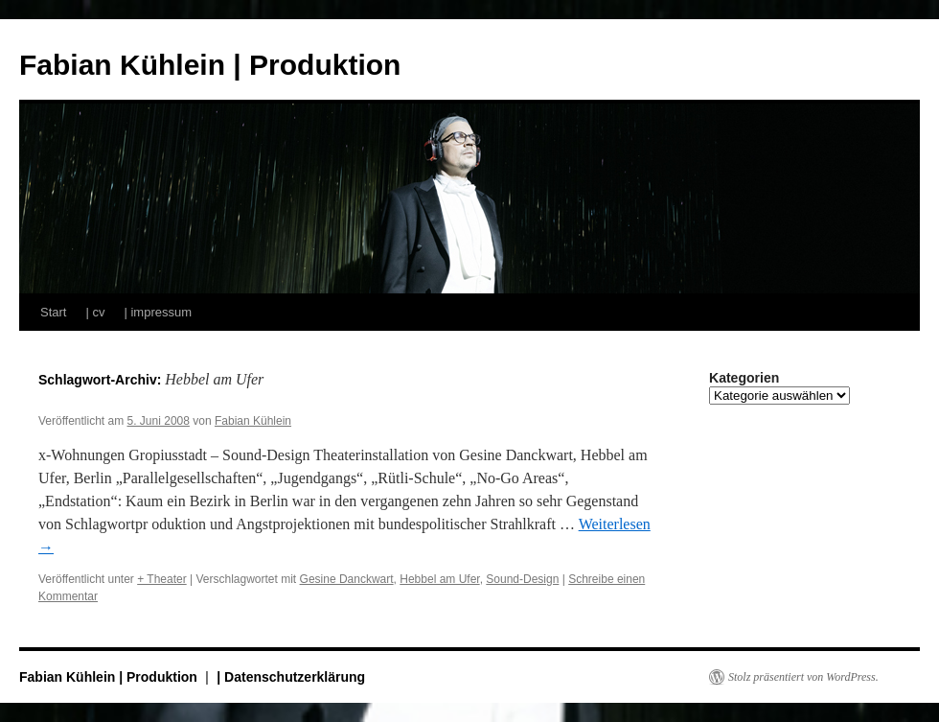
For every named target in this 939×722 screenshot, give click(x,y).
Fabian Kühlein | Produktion (210, 65)
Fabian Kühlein (253, 421)
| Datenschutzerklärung (291, 677)
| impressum (158, 312)
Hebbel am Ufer (439, 579)
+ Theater (161, 579)
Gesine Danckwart (347, 579)
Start (53, 312)
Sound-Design (522, 579)
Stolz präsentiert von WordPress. (803, 677)
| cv (94, 312)
